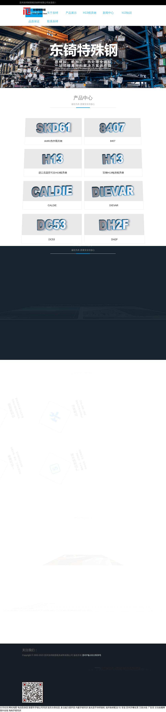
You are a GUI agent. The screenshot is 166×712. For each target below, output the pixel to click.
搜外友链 (4, 710)
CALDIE (43, 205)
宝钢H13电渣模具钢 (111, 175)
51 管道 (122, 707)
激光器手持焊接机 (96, 707)
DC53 (18, 273)
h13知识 (127, 12)
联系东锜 (52, 21)
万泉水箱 (143, 707)
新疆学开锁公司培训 (38, 707)
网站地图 (13, 707)
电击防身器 (23, 707)
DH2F (147, 273)
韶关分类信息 (54, 707)
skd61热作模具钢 (61, 157)
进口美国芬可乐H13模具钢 (54, 175)
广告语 (151, 707)
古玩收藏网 (160, 707)
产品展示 (71, 12)
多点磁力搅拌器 (68, 707)
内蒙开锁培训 (82, 707)
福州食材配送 (112, 707)
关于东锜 (52, 12)
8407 (105, 157)
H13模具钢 (89, 12)
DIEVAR (122, 205)
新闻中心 (108, 12)
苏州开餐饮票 (132, 707)
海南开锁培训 (15, 710)
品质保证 (34, 21)
